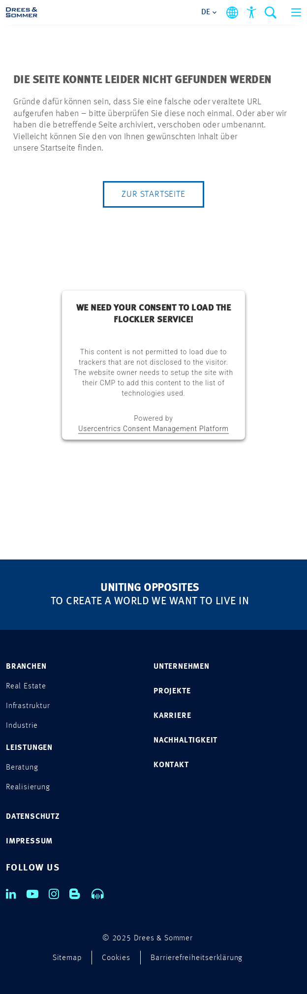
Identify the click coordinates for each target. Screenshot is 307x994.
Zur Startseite (153, 194)
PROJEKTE (172, 691)
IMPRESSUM (29, 841)
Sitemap (67, 958)
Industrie (22, 726)
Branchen (26, 667)
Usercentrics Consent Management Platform (153, 429)
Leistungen (29, 748)
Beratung (22, 768)
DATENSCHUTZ (33, 817)
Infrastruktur (28, 706)
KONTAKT (171, 765)
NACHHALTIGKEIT (185, 741)
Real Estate (26, 686)
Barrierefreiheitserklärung (197, 958)
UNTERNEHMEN (182, 667)
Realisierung (28, 787)
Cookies (116, 958)
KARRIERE (172, 716)
